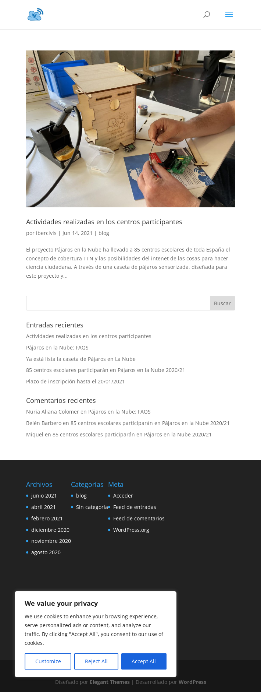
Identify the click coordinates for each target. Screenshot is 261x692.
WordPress (192, 681)
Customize (48, 661)
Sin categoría (92, 506)
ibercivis (46, 232)
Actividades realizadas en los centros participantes (104, 221)
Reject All (96, 661)
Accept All (144, 661)
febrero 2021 (47, 518)
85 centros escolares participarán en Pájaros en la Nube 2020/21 (105, 369)
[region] (95, 634)
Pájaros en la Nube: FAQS (57, 347)
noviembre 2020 (51, 540)
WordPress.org (131, 529)
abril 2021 (43, 506)
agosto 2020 (46, 552)
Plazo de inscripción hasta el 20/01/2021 (75, 381)
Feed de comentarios (139, 518)
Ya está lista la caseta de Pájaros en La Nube (81, 358)
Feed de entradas (134, 506)
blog (104, 232)
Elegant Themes (110, 681)
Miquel (34, 434)
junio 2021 (44, 495)
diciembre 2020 (50, 529)
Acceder (123, 495)
